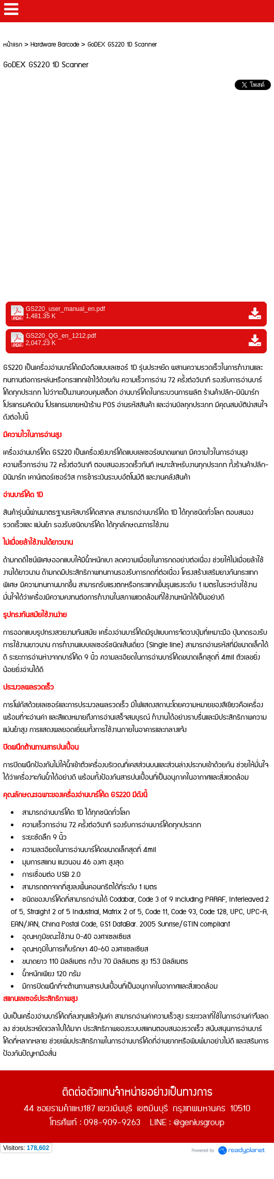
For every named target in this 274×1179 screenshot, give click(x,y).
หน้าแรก (12, 44)
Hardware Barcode (55, 44)
